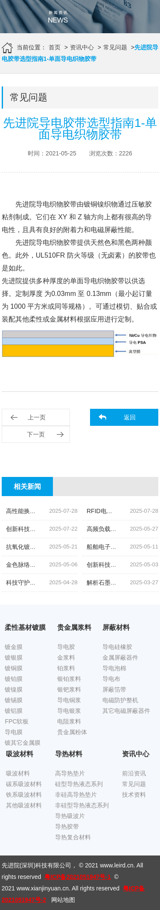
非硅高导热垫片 (76, 794)
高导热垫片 (70, 773)
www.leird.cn (117, 865)
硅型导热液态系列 (79, 784)
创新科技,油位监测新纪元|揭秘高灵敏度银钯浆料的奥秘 (79, 528)
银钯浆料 (69, 689)
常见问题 (115, 47)
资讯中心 (82, 47)
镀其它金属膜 (23, 742)
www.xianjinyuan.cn (43, 888)
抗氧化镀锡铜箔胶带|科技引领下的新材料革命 (66, 546)
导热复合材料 (73, 837)
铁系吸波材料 (24, 794)
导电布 (111, 678)
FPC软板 (17, 721)
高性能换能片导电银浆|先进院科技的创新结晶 (66, 511)
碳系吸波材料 (24, 784)
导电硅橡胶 (117, 646)
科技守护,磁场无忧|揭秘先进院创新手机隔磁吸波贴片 (76, 582)
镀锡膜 (14, 700)
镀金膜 (14, 646)
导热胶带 (67, 826)
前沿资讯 (134, 773)
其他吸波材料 (24, 805)
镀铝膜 (14, 710)
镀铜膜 (14, 668)
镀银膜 (14, 657)
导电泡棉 (114, 668)
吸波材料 (18, 773)
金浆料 (66, 657)
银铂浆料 (69, 678)
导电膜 (14, 732)
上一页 (37, 417)
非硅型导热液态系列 (82, 805)
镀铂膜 (14, 678)
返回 (130, 417)
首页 (55, 47)
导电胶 (66, 646)
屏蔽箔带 (114, 689)
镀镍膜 (14, 689)
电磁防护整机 (120, 700)
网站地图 (63, 899)
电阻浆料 (69, 721)
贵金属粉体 (72, 732)
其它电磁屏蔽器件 (126, 710)
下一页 (36, 434)
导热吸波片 (70, 815)
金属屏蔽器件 (120, 657)
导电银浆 (69, 710)
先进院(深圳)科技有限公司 (36, 865)
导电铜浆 (69, 700)
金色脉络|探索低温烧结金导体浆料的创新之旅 (66, 564)
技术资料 (134, 794)
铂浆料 (66, 668)
